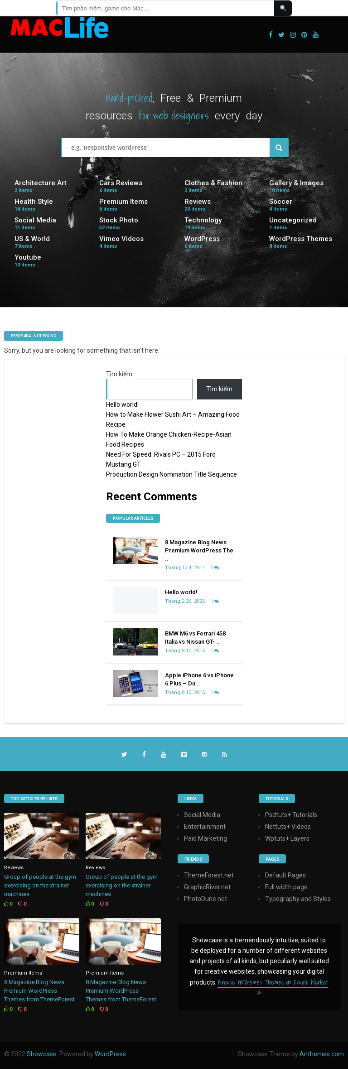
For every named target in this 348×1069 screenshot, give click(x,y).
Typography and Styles (298, 898)
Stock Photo (118, 220)
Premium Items (123, 201)
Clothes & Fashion (213, 183)
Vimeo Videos (121, 239)
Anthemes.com (322, 1054)
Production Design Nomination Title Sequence (171, 474)
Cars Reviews (120, 183)
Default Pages (285, 875)
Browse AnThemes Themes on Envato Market (273, 986)
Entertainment (205, 826)
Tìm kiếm (119, 374)
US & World (32, 239)
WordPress (202, 239)
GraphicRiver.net (207, 887)
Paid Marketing (205, 838)
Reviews (197, 201)
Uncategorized (293, 220)
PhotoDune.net (205, 898)
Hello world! (122, 404)
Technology (203, 220)
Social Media (35, 220)
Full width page (286, 887)
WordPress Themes (300, 239)
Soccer (280, 201)
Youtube (27, 257)
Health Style (33, 201)
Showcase (42, 1054)
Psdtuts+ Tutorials (291, 814)
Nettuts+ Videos (288, 826)
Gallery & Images (296, 183)
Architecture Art (40, 183)
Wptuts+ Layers (287, 838)
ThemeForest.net (209, 875)
